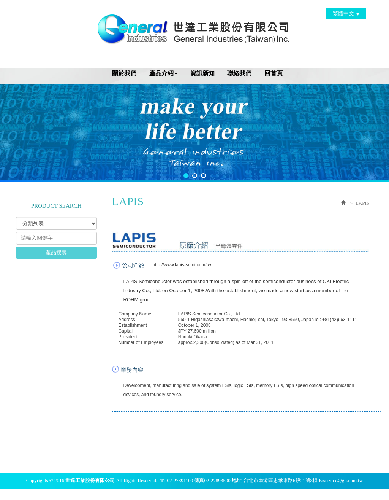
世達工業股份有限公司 (194, 28)
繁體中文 (346, 13)
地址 (237, 480)
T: (162, 480)
